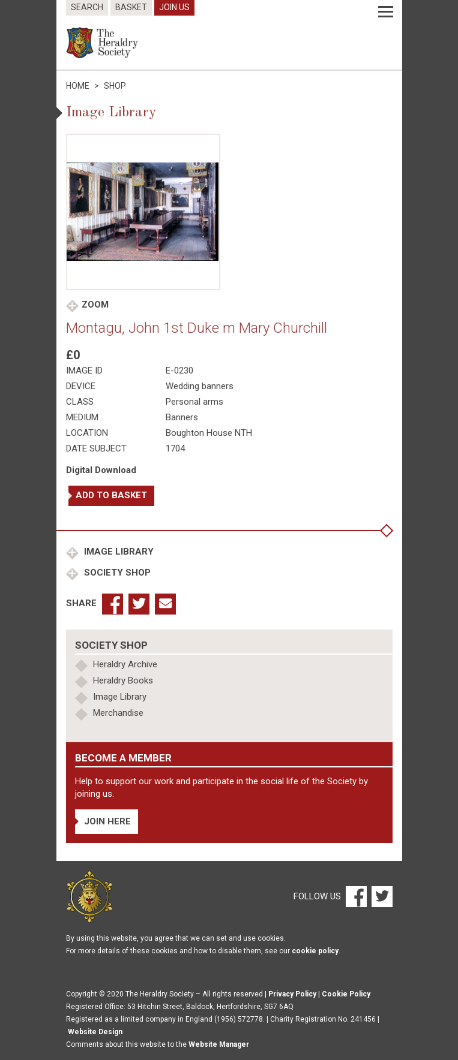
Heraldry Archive (125, 664)
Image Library (118, 551)
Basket (131, 7)
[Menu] (385, 12)
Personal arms (194, 401)
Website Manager (218, 1044)
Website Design (95, 1032)
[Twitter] (381, 896)
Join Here (107, 821)
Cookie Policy (346, 994)
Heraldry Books (123, 680)
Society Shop (116, 572)
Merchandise (118, 712)
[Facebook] (356, 896)
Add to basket (111, 495)
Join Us (174, 7)
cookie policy (315, 951)
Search (87, 7)
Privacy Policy (292, 994)
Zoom (95, 304)
